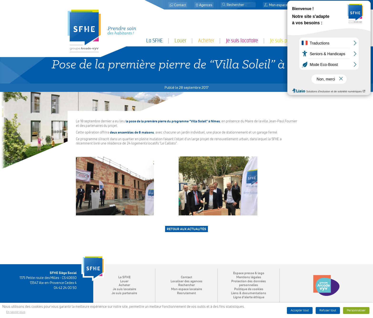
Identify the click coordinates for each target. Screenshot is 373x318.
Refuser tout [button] (327, 310)
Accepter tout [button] (300, 310)
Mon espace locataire (283, 5)
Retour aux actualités (186, 229)
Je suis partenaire (287, 41)
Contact (180, 5)
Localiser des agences (186, 281)
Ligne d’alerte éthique (248, 297)
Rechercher (186, 285)
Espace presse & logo (248, 273)
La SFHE (154, 41)
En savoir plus (15, 312)
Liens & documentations (248, 293)
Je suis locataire (242, 41)
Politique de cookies (248, 289)
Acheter (206, 41)
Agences (205, 5)
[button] (224, 5)
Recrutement (186, 293)
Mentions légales (248, 277)
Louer (180, 41)
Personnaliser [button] (356, 310)
